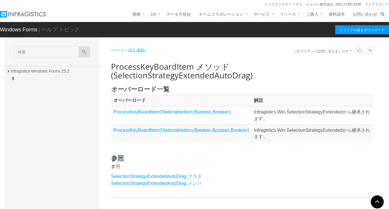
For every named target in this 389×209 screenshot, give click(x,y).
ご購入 (312, 14)
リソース (288, 14)
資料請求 (337, 14)
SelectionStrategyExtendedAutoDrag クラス (156, 176)
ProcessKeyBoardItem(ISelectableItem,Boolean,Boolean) (172, 111)
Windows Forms (18, 30)
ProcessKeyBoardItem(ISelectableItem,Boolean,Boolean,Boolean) (181, 130)
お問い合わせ (365, 14)
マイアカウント (377, 4)
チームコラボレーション (221, 14)
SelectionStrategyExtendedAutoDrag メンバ (156, 183)
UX (153, 14)
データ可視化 (178, 14)
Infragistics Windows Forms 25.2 (40, 71)
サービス (262, 14)
